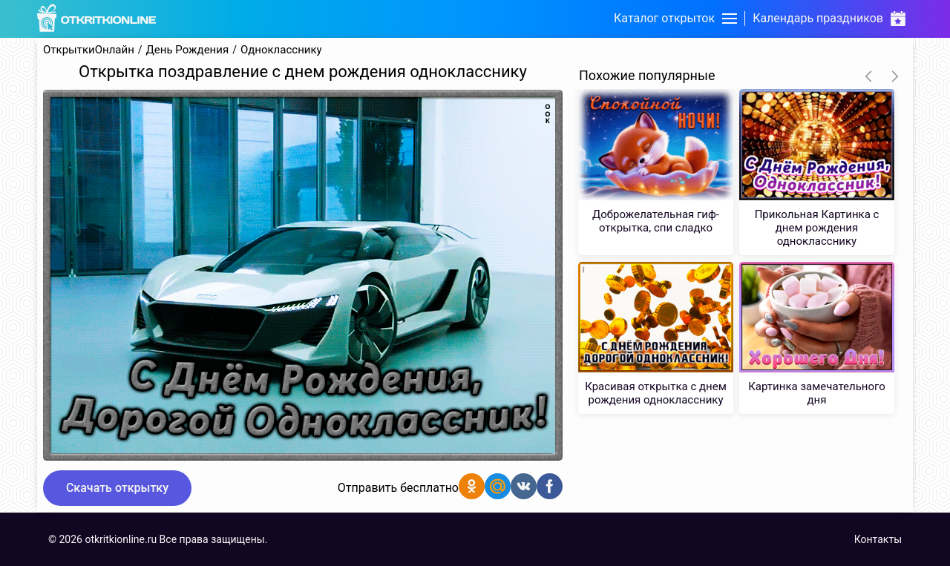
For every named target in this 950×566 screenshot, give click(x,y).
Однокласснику (281, 50)
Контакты (878, 539)
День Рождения (187, 50)
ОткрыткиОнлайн (88, 50)
